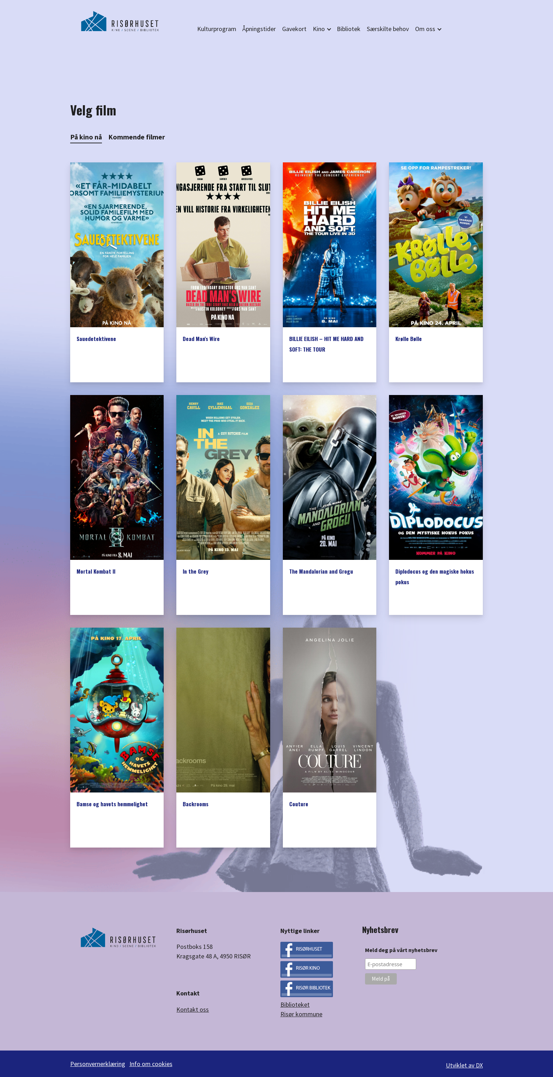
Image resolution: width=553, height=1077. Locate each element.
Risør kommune (301, 1014)
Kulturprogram (216, 29)
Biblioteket (295, 1004)
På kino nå (86, 137)
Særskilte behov (388, 29)
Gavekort (294, 29)
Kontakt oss (192, 1009)
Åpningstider (259, 29)
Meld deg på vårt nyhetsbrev (401, 949)
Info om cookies (153, 1064)
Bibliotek (348, 29)
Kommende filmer (136, 137)
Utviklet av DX (464, 1064)
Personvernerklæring (97, 1064)
